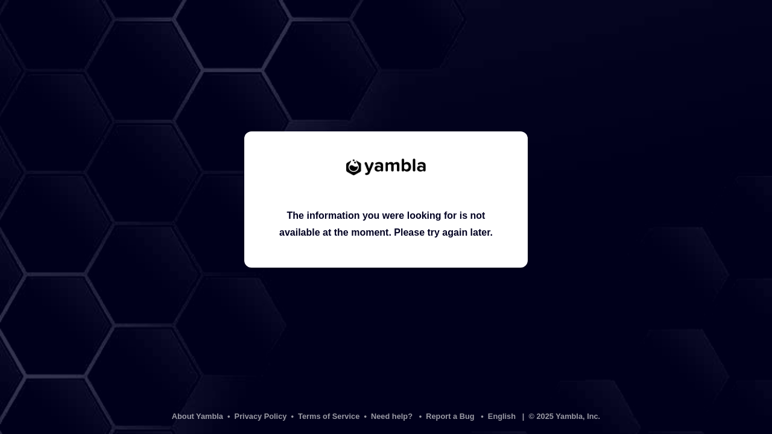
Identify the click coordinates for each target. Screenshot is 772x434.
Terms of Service (328, 416)
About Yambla (197, 416)
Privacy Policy (261, 416)
